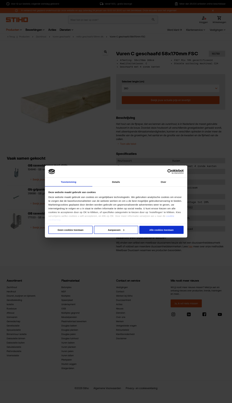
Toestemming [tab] (68, 181)
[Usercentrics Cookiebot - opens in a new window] (170, 171)
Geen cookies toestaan (70, 230)
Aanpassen (116, 230)
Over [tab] (163, 181)
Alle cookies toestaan (161, 230)
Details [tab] (116, 181)
